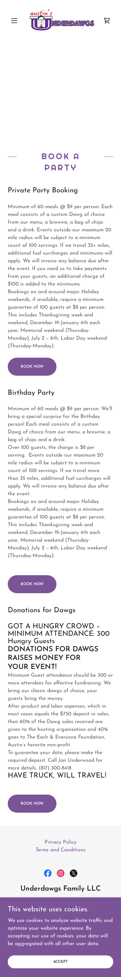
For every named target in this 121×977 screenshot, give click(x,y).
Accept (60, 970)
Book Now (32, 367)
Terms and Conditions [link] (60, 850)
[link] (60, 21)
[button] (16, 20)
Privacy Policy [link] (60, 842)
